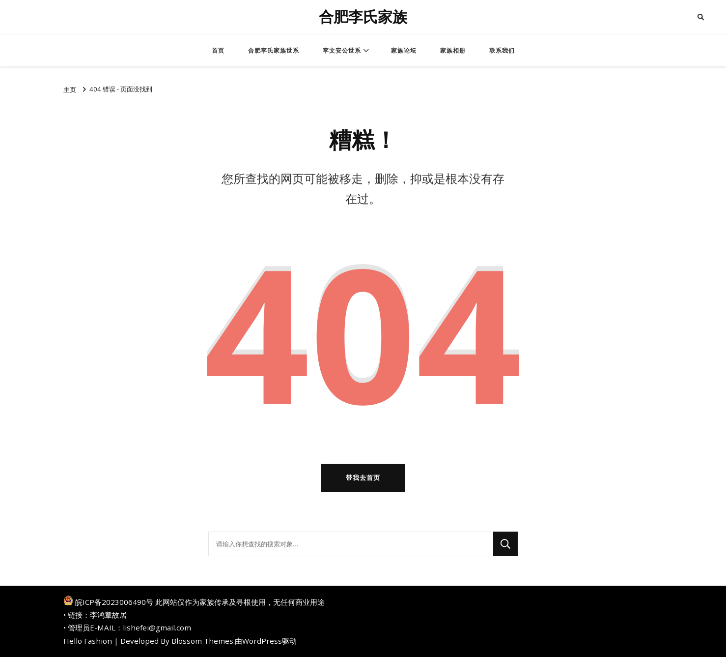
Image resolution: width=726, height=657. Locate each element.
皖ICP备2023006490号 (114, 602)
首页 (218, 50)
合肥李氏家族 (363, 17)
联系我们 (502, 50)
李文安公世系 (342, 50)
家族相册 (453, 50)
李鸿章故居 (108, 615)
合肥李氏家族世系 (273, 50)
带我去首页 (363, 477)
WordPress (262, 641)
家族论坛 (404, 50)
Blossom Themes (202, 641)
